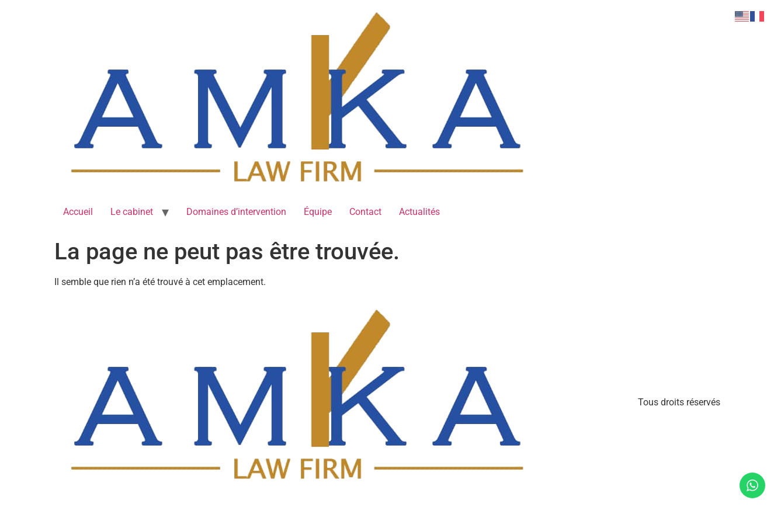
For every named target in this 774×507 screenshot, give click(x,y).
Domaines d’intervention (236, 211)
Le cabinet (131, 211)
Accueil (78, 211)
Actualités (419, 211)
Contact (365, 211)
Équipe (318, 211)
